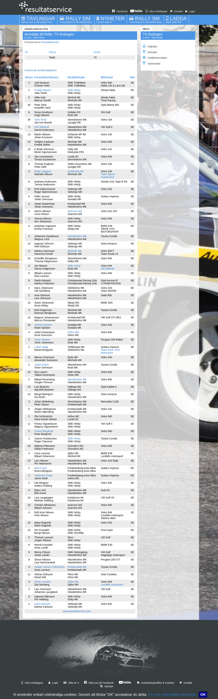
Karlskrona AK (76, 171)
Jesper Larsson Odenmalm (49, 567)
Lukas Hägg (41, 347)
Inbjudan (150, 46)
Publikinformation (155, 57)
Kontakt (176, 11)
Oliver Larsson (42, 581)
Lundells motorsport (112, 584)
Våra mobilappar (157, 11)
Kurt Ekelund (41, 127)
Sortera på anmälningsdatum (41, 70)
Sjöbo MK (73, 581)
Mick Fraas (40, 468)
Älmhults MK (75, 251)
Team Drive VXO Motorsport (110, 351)
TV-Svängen (152, 34)
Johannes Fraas (43, 475)
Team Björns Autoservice (108, 176)
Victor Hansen (42, 339)
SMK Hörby (74, 90)
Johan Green (41, 364)
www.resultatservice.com (77, 611)
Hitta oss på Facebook (99, 682)
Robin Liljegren (42, 171)
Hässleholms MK (77, 236)
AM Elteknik (107, 268)
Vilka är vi (71, 682)
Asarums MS (75, 211)
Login (190, 11)
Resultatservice (50, 42)
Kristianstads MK (77, 567)
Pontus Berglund (43, 431)
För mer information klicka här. (172, 694)
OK (203, 694)
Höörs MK (73, 332)
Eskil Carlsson (42, 603)
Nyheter (106, 686)
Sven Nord (40, 119)
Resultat (150, 52)
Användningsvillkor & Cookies (155, 682)
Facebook (120, 11)
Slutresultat (151, 63)
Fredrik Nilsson (42, 90)
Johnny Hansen (43, 324)
